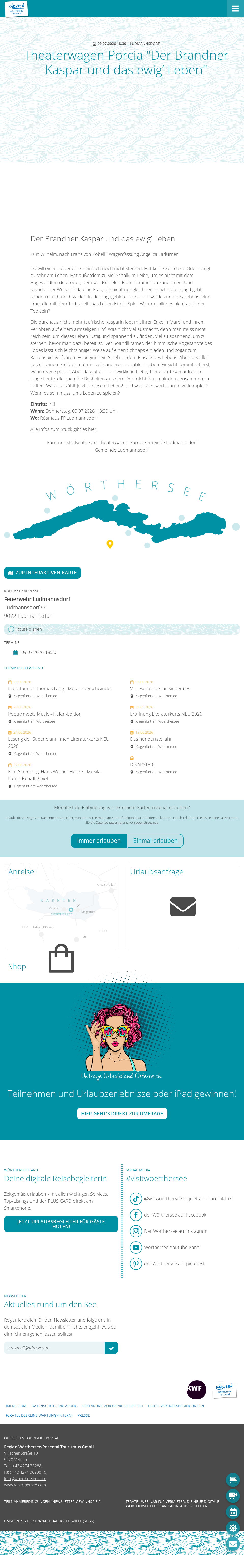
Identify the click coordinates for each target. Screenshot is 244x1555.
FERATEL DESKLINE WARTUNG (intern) (39, 1415)
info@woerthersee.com (25, 1478)
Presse (84, 1415)
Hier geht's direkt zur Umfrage (122, 1113)
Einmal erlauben (155, 841)
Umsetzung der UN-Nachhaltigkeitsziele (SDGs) (49, 1521)
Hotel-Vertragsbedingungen (176, 1405)
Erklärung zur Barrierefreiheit (112, 1405)
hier (92, 429)
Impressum (16, 1405)
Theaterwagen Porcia (121, 442)
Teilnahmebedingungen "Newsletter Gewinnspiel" (52, 1502)
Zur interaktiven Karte (42, 572)
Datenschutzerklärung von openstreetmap (127, 822)
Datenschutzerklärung (55, 1405)
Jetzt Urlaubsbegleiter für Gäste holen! (61, 1224)
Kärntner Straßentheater (72, 442)
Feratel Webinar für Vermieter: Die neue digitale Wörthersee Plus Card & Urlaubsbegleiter (172, 1504)
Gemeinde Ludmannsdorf (170, 442)
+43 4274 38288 (26, 1466)
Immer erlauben (99, 841)
